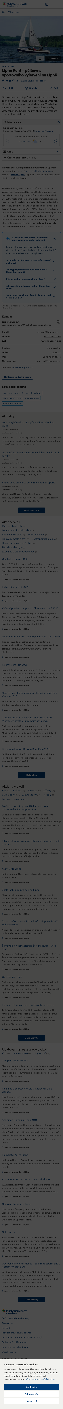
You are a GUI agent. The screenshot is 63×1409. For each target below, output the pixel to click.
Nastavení (31, 1401)
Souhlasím (31, 1387)
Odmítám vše (31, 1394)
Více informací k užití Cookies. (41, 1379)
